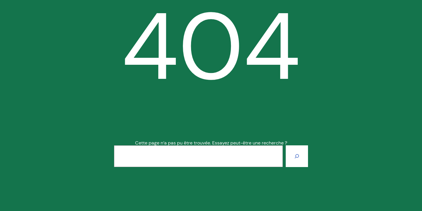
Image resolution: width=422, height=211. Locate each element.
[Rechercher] (297, 156)
